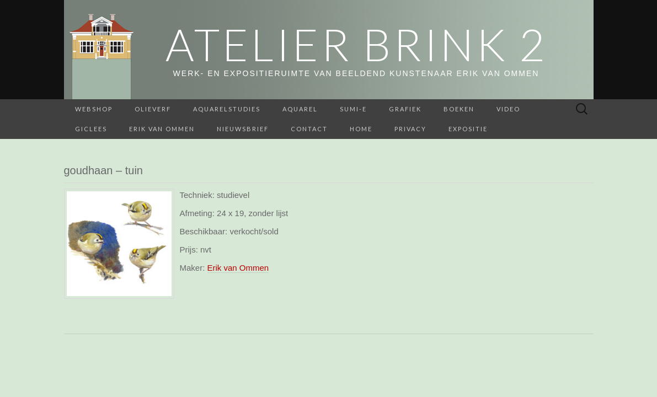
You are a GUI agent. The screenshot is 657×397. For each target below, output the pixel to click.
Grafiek (405, 108)
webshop (94, 108)
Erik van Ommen (162, 128)
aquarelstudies (226, 108)
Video (508, 108)
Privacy (410, 128)
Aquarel (300, 108)
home (361, 128)
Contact (309, 128)
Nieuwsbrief (243, 128)
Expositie (468, 128)
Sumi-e (353, 108)
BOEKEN (459, 108)
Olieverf (153, 108)
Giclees (91, 128)
